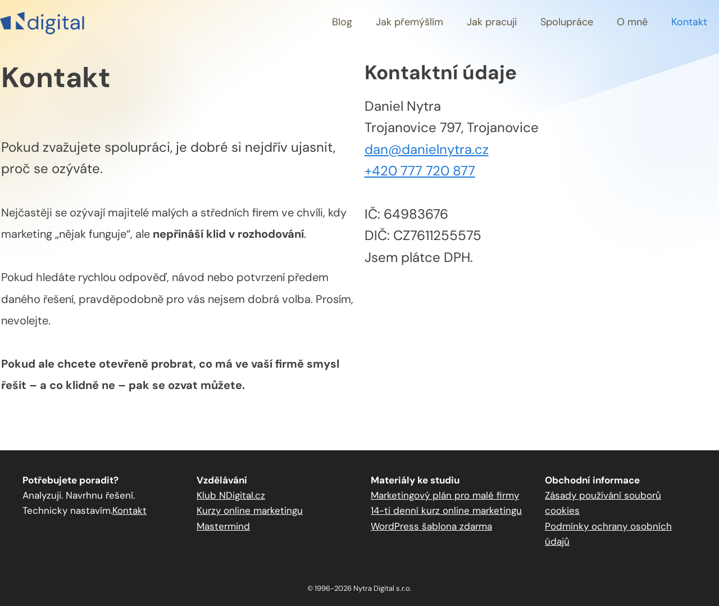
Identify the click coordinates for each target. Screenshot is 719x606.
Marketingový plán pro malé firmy (445, 495)
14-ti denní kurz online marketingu (446, 510)
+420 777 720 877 (420, 170)
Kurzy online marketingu (250, 510)
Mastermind (223, 526)
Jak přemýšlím (409, 22)
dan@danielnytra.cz (427, 149)
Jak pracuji (492, 22)
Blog (342, 22)
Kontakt (689, 22)
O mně (632, 22)
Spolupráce (566, 22)
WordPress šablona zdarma (431, 526)
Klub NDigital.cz (231, 495)
